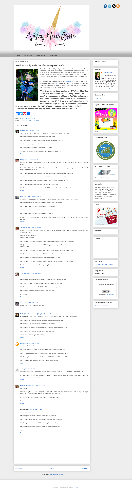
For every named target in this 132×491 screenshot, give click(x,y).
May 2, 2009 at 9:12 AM (38, 385)
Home (18, 55)
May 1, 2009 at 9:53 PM (34, 273)
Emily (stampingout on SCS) (29, 314)
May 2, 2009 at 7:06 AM (29, 369)
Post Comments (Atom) (56, 474)
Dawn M (22, 343)
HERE (56, 83)
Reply (22, 154)
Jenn (21, 303)
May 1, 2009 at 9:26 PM (34, 227)
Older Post (84, 468)
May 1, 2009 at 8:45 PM (32, 159)
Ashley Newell (108, 72)
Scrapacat (23, 273)
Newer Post (19, 468)
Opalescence (69, 81)
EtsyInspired (31, 120)
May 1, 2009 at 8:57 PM (35, 196)
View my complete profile (102, 89)
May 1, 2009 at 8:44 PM (32, 130)
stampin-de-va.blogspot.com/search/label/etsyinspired (66, 377)
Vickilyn (22, 130)
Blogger (76, 487)
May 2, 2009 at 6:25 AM (33, 343)
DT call (22, 120)
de (21, 369)
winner (38, 120)
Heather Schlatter (25, 385)
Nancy (22, 159)
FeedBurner (110, 295)
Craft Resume (40, 55)
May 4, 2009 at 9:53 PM (35, 409)
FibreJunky (23, 196)
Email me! (98, 98)
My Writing (53, 55)
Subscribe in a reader (101, 306)
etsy (26, 120)
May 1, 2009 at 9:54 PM (31, 303)
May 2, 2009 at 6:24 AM (45, 314)
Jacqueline (23, 227)
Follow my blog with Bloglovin (104, 264)
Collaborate (28, 55)
